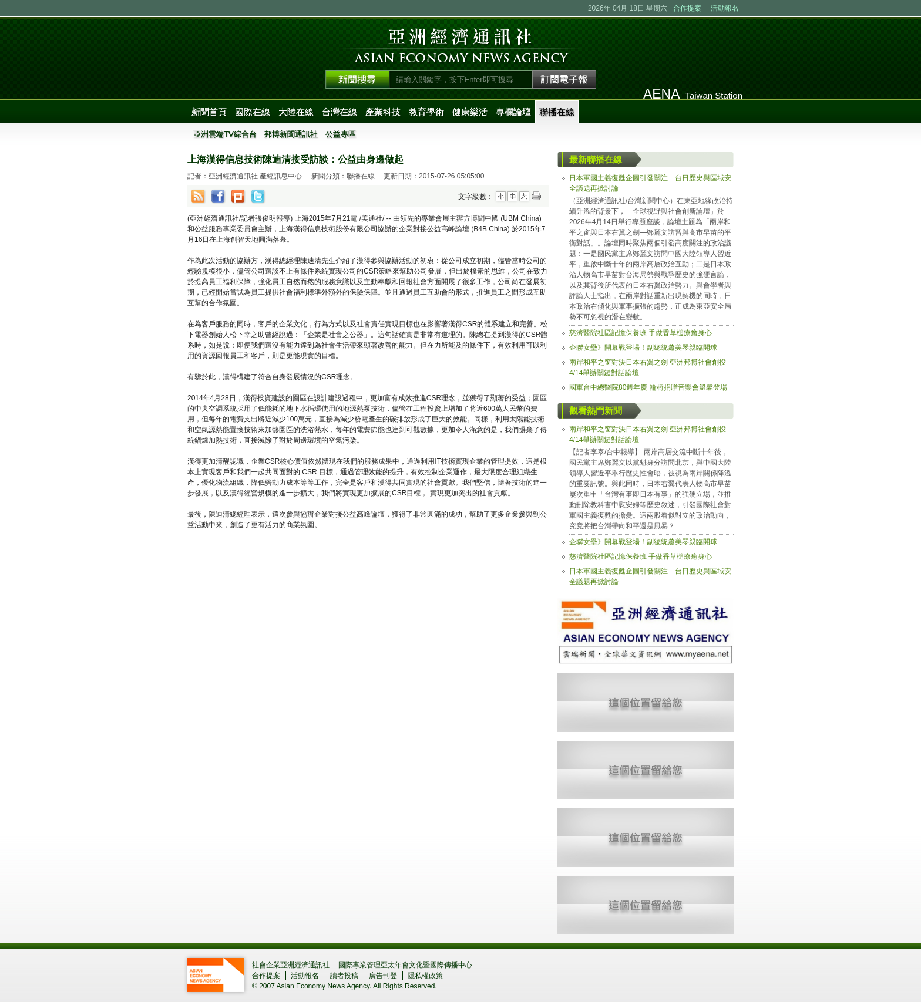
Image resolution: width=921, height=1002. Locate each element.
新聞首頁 (209, 112)
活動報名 (725, 8)
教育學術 (426, 112)
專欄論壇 (513, 112)
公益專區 (340, 134)
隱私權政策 (425, 975)
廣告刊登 (383, 975)
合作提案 (687, 8)
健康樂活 (470, 112)
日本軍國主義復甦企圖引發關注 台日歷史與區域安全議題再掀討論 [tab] (650, 183)
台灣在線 (339, 112)
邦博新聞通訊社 (291, 134)
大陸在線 (296, 112)
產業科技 (383, 112)
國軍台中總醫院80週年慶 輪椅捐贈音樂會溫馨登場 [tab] (648, 387)
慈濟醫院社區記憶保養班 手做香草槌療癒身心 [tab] (640, 333)
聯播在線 (556, 112)
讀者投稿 (344, 975)
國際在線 (252, 112)
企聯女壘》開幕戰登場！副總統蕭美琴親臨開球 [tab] (643, 347)
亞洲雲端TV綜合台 (225, 134)
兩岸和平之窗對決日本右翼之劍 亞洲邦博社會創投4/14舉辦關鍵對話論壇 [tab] (647, 367)
